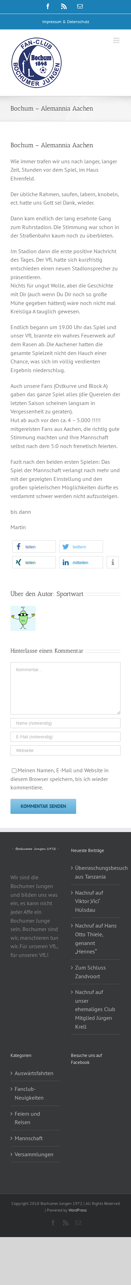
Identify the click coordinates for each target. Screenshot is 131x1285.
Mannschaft (29, 1138)
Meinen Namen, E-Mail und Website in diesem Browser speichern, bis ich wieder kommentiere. (59, 779)
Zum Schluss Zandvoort (90, 972)
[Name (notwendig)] (65, 723)
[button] (34, 546)
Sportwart (70, 594)
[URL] (65, 750)
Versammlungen (34, 1154)
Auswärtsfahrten (34, 1073)
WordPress (77, 1210)
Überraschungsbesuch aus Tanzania (96, 872)
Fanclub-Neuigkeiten (29, 1093)
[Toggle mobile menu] (117, 40)
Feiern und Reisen (27, 1118)
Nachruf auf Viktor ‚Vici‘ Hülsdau (89, 901)
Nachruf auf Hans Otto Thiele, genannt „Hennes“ (96, 938)
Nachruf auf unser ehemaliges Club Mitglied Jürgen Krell (95, 1009)
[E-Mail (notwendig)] (65, 737)
